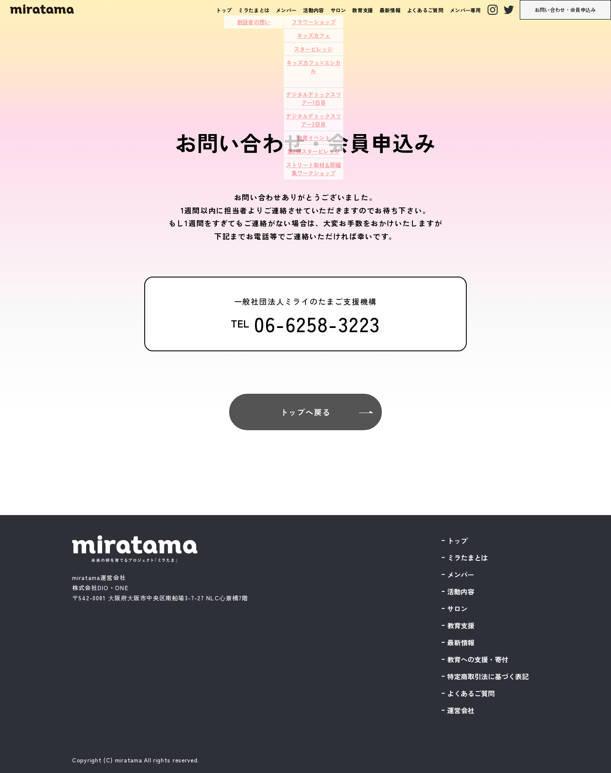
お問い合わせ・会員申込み (565, 9)
